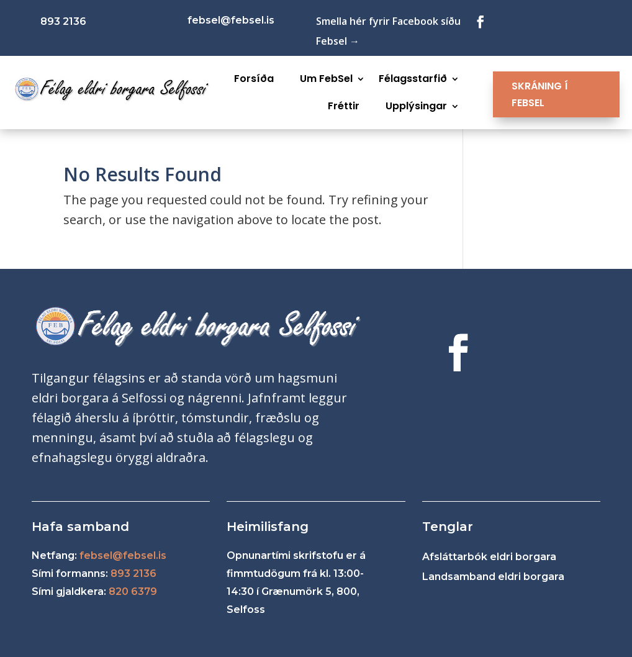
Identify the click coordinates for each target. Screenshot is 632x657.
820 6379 (133, 591)
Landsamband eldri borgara (493, 576)
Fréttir (343, 106)
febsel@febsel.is (122, 555)
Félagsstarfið (413, 78)
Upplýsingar (416, 106)
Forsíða (254, 78)
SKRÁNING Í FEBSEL (540, 94)
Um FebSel (326, 78)
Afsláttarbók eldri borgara (489, 557)
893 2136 (133, 573)
